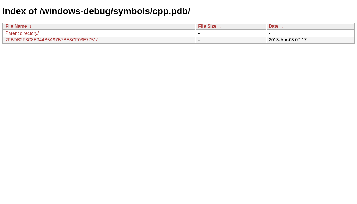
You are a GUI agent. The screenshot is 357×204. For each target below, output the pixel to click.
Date (274, 26)
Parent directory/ (22, 33)
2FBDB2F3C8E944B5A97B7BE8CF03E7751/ (51, 39)
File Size (207, 26)
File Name (16, 26)
